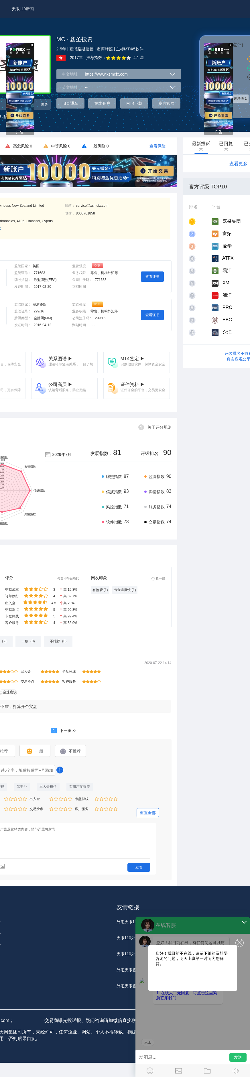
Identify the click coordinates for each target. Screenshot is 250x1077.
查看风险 (157, 146)
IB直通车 (70, 103)
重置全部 (148, 812)
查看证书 (152, 277)
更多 (44, 104)
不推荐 (70, 751)
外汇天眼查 (127, 970)
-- (86, 87)
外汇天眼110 (128, 922)
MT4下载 (134, 103)
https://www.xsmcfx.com (106, 74)
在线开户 (102, 103)
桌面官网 (166, 103)
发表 (138, 867)
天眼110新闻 (23, 9)
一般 (35, 751)
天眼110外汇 (128, 938)
